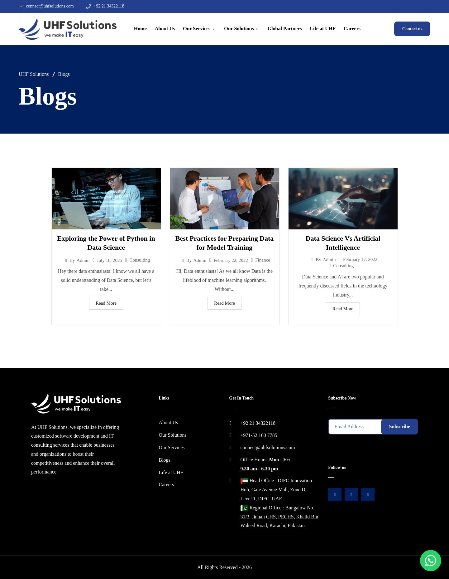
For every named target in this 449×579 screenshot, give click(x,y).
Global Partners (285, 28)
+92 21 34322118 (108, 6)
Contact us (412, 29)
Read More (106, 303)
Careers (352, 28)
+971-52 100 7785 (259, 435)
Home (140, 28)
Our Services (196, 28)
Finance (262, 260)
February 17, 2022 (360, 259)
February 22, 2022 (230, 260)
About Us (165, 28)
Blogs (164, 460)
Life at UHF (323, 28)
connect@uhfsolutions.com (50, 6)
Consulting (140, 260)
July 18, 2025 (109, 260)
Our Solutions (239, 28)
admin (83, 260)
